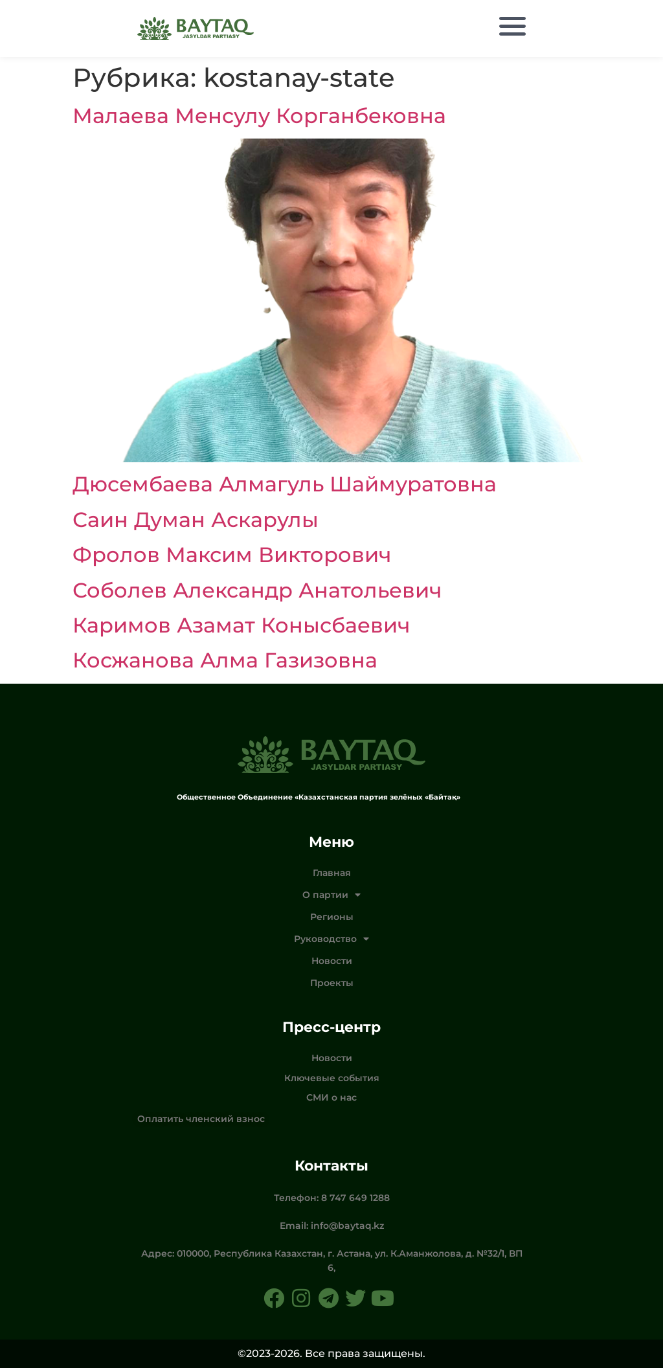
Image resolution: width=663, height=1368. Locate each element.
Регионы (332, 917)
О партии (331, 895)
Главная (332, 873)
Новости (331, 961)
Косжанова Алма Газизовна (225, 660)
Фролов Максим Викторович (232, 554)
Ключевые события (331, 1078)
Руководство (331, 939)
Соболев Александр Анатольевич (257, 590)
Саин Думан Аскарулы (196, 519)
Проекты (332, 983)
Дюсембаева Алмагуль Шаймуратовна (285, 484)
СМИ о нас (331, 1097)
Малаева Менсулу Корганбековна (259, 115)
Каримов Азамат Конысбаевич (241, 625)
